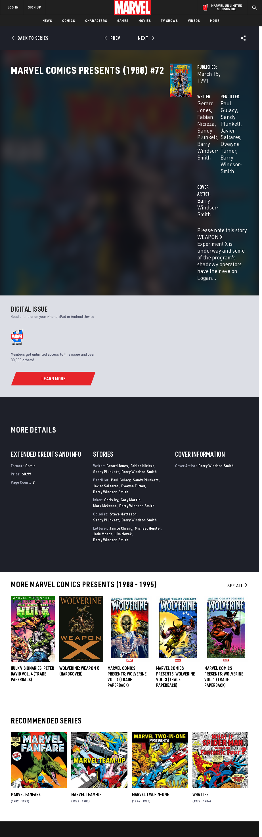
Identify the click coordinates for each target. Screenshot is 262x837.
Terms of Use (29, 816)
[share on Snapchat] (219, 777)
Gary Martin (131, 402)
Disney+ (98, 758)
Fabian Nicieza (137, 121)
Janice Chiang (121, 430)
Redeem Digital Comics (97, 780)
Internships (60, 779)
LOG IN (13, 7)
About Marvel (55, 753)
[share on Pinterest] (230, 777)
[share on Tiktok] (208, 789)
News (47, 20)
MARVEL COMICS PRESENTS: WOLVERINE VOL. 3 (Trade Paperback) (175, 579)
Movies (145, 20)
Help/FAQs (58, 763)
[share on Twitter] (219, 764)
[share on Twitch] (242, 777)
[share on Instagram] (230, 764)
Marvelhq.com (105, 767)
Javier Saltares (182, 128)
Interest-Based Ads (116, 823)
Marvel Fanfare (26, 697)
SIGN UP (34, 7)
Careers (57, 771)
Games (122, 20)
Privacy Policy (55, 816)
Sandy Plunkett (104, 128)
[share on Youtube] (208, 777)
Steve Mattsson (123, 416)
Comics (68, 20)
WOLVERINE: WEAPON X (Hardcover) (79, 573)
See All (237, 488)
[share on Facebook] (208, 765)
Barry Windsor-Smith (189, 135)
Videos (194, 20)
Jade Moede (102, 436)
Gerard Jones (101, 121)
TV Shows (169, 20)
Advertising (102, 750)
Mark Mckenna (105, 408)
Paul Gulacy (179, 121)
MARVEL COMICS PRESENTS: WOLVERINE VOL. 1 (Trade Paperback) (223, 579)
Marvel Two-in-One (150, 697)
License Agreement (225, 816)
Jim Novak (123, 436)
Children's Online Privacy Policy (181, 816)
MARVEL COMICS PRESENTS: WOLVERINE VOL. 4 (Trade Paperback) (127, 579)
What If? (200, 697)
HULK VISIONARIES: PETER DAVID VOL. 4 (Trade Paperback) (32, 576)
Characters (96, 20)
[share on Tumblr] (242, 764)
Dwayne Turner (220, 128)
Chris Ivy (111, 402)
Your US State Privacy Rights (93, 816)
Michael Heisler (148, 430)
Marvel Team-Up (86, 697)
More (214, 20)
